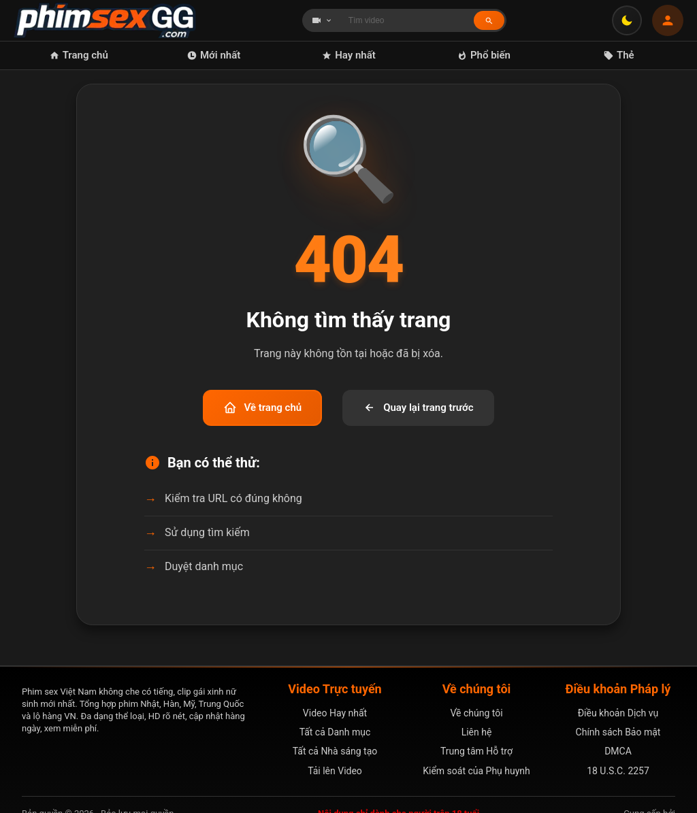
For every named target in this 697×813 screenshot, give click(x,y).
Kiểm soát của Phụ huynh (476, 770)
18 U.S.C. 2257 (618, 770)
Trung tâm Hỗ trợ (476, 751)
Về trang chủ (262, 407)
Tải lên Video (335, 770)
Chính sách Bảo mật (618, 732)
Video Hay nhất (335, 713)
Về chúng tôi (476, 713)
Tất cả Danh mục (335, 732)
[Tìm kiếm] (489, 20)
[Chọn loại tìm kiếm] (322, 20)
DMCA (618, 751)
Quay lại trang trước (418, 407)
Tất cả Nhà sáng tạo (335, 751)
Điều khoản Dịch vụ (618, 713)
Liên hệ (476, 732)
